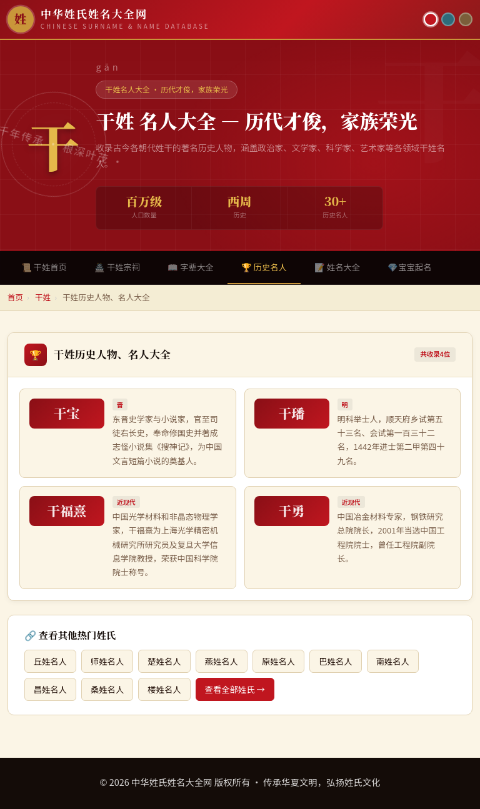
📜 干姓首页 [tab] (44, 267)
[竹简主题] (465, 19)
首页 (15, 297)
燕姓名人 (221, 661)
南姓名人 (392, 661)
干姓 (43, 297)
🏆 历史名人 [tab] (264, 267)
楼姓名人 (164, 689)
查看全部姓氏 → (235, 689)
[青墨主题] (448, 19)
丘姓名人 (50, 661)
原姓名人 (278, 661)
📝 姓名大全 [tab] (337, 267)
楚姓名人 (164, 661)
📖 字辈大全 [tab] (190, 267)
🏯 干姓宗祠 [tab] (117, 267)
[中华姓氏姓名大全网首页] (212, 19)
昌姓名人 (50, 689)
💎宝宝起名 (409, 267)
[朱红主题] (431, 19)
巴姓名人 (335, 661)
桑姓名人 (107, 689)
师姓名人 (107, 661)
